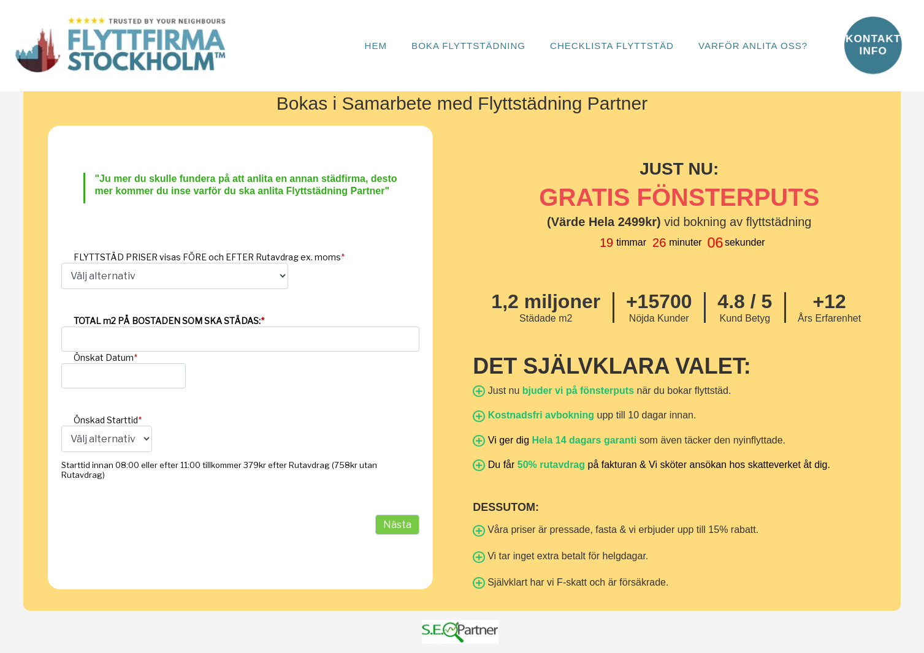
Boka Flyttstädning (468, 45)
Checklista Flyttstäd (612, 45)
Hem (375, 45)
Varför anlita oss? (753, 45)
